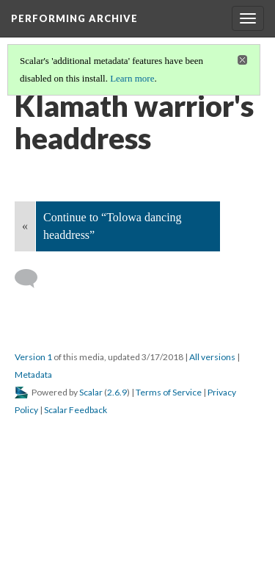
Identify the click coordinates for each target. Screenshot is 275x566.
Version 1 (33, 356)
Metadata (33, 374)
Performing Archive (74, 18)
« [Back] (25, 226)
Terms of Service (169, 392)
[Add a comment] (33, 278)
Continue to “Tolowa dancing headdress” (112, 226)
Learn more (132, 78)
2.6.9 (117, 392)
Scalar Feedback (75, 409)
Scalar (91, 392)
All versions (212, 356)
